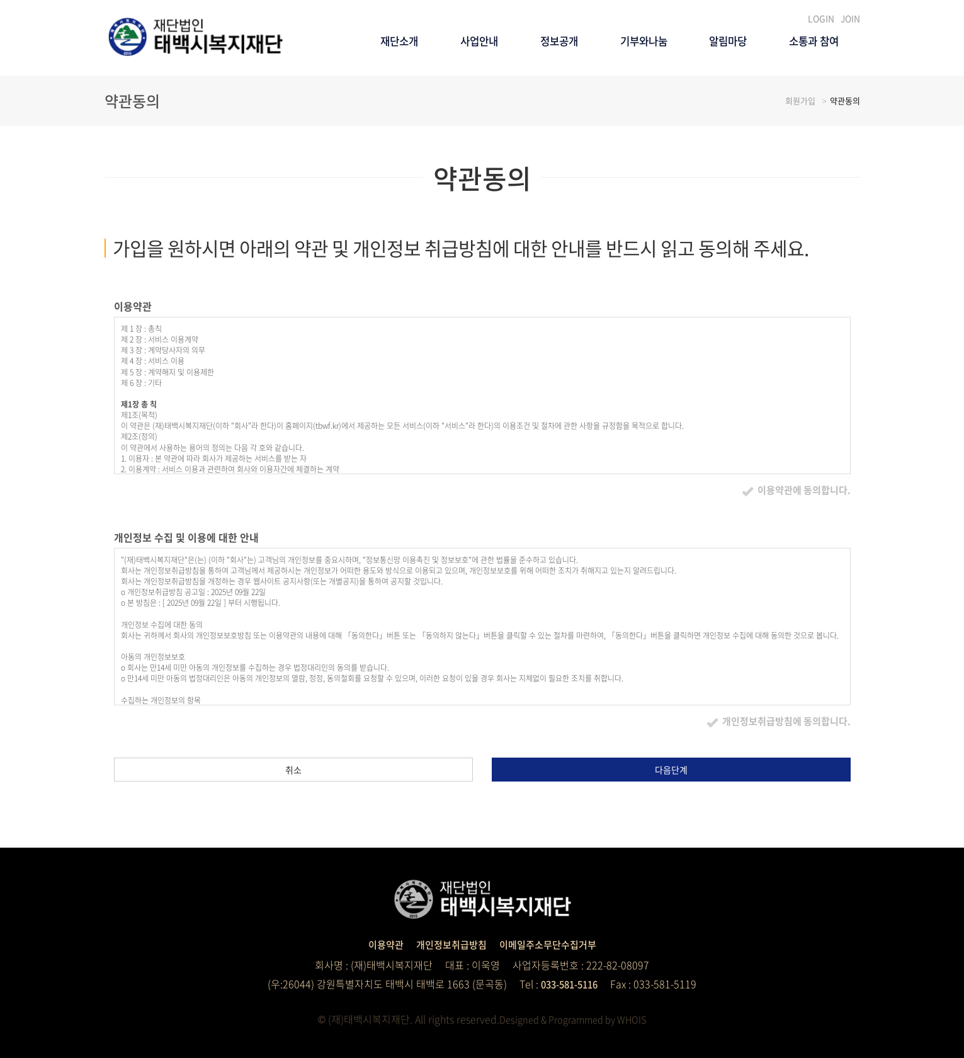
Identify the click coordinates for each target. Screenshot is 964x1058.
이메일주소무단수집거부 (551, 944)
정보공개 (514, 104)
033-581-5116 (569, 983)
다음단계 (671, 769)
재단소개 (330, 104)
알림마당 (709, 104)
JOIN (851, 18)
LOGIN (824, 18)
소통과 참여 (808, 104)
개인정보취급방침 (449, 944)
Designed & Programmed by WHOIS (572, 1019)
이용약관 (380, 944)
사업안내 (422, 104)
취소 (293, 769)
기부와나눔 (611, 104)
